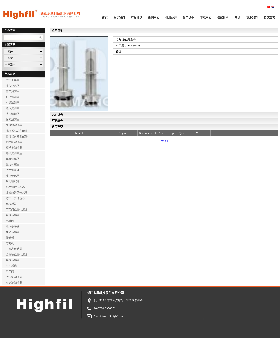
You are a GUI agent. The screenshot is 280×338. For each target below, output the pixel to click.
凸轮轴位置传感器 (17, 254)
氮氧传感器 (12, 159)
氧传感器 (11, 204)
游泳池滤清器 (14, 282)
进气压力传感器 (15, 198)
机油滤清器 (12, 97)
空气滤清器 (12, 91)
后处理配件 (12, 181)
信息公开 (171, 17)
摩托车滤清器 (14, 147)
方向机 (10, 243)
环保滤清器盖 (14, 153)
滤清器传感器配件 (17, 136)
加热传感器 (12, 232)
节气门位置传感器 (17, 209)
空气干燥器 (12, 80)
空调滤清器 (12, 102)
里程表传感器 (14, 249)
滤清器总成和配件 (17, 130)
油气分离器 (12, 85)
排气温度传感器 (15, 187)
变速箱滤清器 (14, 125)
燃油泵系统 (12, 226)
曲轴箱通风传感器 (17, 192)
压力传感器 (12, 164)
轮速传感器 (12, 215)
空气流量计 (12, 170)
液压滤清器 (12, 114)
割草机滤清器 (14, 142)
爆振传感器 (12, 260)
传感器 (10, 237)
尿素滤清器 (12, 119)
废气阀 (10, 271)
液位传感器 (12, 175)
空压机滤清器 (14, 277)
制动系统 (11, 265)
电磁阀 (10, 220)
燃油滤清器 (12, 108)
